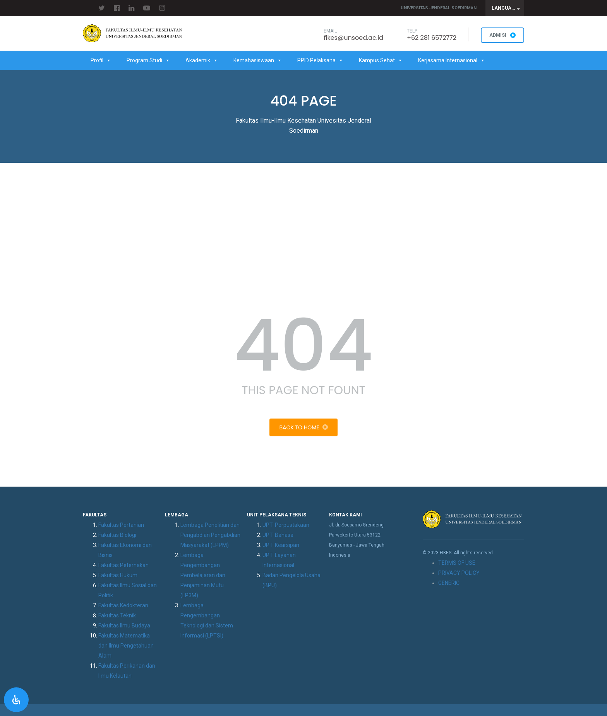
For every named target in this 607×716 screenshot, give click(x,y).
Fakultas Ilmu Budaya (124, 625)
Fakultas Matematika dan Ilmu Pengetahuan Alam (126, 645)
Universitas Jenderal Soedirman (439, 7)
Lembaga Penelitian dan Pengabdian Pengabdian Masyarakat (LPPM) (210, 535)
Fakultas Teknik (117, 615)
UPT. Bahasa (277, 535)
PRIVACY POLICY (459, 573)
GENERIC (449, 583)
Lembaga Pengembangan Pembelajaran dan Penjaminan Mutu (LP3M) (202, 575)
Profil (101, 60)
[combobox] (504, 8)
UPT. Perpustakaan (285, 525)
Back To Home (303, 427)
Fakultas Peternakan (123, 565)
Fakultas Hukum (117, 575)
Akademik (201, 60)
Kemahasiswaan (257, 60)
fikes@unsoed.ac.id (353, 37)
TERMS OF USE (456, 563)
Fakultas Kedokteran (123, 605)
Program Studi (148, 60)
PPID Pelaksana (320, 60)
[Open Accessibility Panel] (16, 699)
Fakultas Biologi (117, 535)
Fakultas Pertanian (121, 525)
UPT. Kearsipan (280, 545)
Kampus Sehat (381, 60)
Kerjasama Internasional (451, 60)
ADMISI (502, 35)
